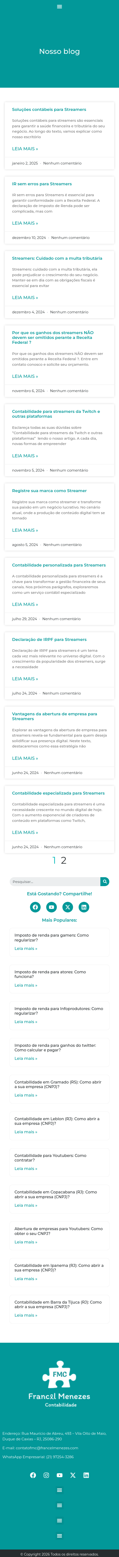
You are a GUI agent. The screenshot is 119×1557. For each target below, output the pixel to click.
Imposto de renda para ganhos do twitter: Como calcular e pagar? (55, 1047)
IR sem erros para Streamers (42, 183)
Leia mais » (25, 148)
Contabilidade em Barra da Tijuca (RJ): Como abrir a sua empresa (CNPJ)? (58, 1304)
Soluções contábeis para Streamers (49, 109)
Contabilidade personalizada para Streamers (59, 565)
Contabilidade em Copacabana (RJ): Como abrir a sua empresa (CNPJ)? (56, 1194)
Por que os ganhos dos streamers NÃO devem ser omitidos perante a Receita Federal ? (53, 337)
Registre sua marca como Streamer (49, 490)
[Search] (104, 881)
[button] (60, 6)
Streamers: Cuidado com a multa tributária (57, 258)
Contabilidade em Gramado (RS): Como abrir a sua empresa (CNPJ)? (58, 1084)
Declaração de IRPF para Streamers (49, 639)
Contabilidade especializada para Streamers (58, 793)
